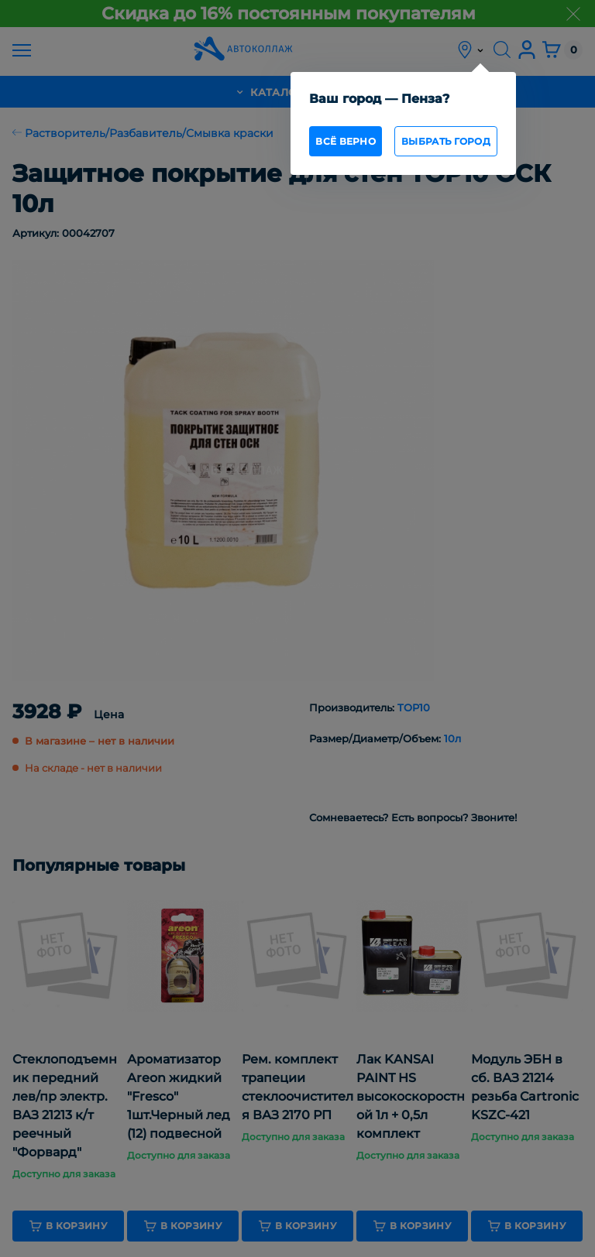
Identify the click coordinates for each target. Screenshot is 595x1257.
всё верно (345, 141)
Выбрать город (445, 141)
